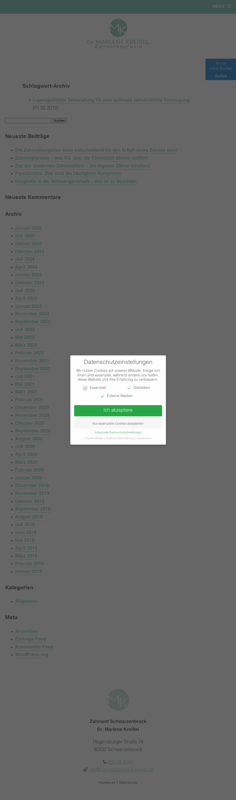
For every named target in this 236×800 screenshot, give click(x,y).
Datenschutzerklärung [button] (120, 436)
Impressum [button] (144, 436)
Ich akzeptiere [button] (118, 408)
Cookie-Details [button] (94, 436)
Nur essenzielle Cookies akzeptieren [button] (118, 421)
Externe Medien (116, 393)
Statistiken (138, 385)
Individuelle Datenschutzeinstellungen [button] (118, 430)
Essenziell (94, 385)
